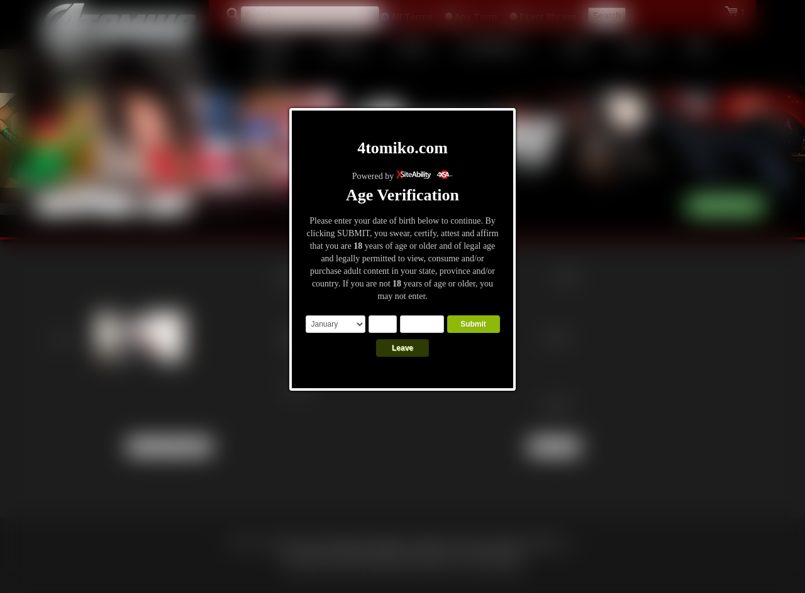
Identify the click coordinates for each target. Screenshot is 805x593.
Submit (473, 324)
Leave (402, 348)
